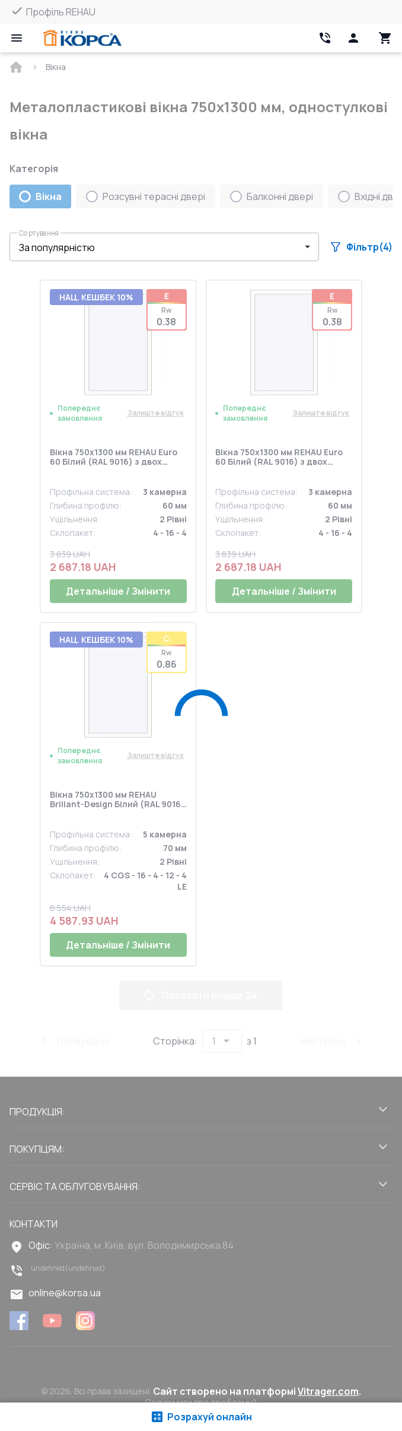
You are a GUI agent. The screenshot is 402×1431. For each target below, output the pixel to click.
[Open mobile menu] (16, 38)
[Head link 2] (325, 38)
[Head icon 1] (353, 38)
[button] (164, 247)
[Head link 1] (82, 38)
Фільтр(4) (362, 247)
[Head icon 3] (385, 38)
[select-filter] (155, 247)
